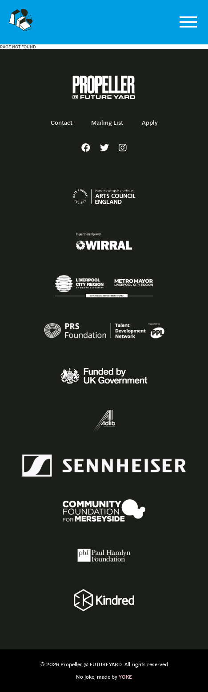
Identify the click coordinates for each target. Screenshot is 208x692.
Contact (61, 122)
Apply (150, 122)
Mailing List (107, 122)
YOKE (125, 677)
